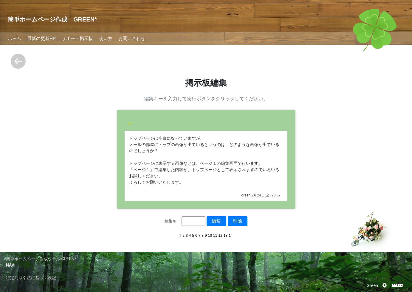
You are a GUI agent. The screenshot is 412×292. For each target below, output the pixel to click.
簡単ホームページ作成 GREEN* (52, 19)
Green (372, 285)
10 (210, 235)
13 (225, 235)
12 (220, 235)
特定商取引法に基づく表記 (31, 277)
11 (215, 235)
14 (231, 235)
